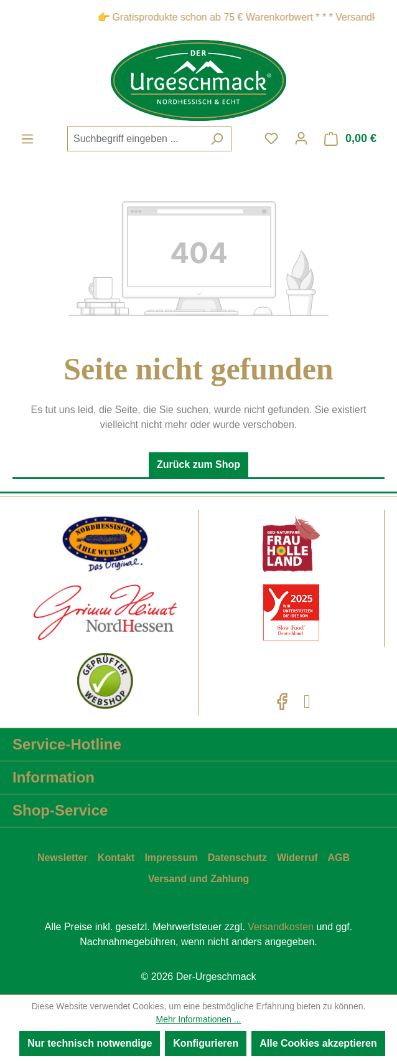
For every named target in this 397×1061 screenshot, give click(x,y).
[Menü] (27, 138)
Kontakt (116, 857)
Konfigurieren (205, 1043)
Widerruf (297, 857)
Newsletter (62, 857)
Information (53, 777)
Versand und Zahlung (199, 878)
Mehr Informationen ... (198, 1019)
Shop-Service (60, 810)
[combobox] (135, 138)
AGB (339, 857)
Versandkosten (281, 926)
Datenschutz (237, 857)
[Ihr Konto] (301, 138)
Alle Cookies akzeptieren (318, 1043)
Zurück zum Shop (198, 464)
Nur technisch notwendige (89, 1043)
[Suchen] (216, 138)
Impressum (170, 857)
